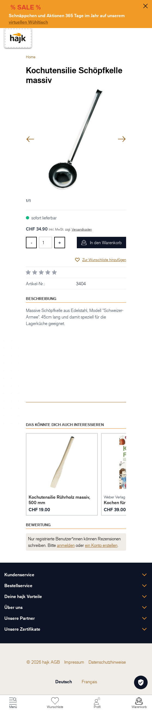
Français (89, 681)
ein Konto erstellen (101, 545)
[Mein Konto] (97, 703)
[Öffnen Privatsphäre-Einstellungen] (141, 682)
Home (30, 56)
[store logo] (18, 38)
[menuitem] (55, 662)
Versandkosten (82, 229)
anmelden (66, 545)
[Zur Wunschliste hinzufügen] (100, 260)
